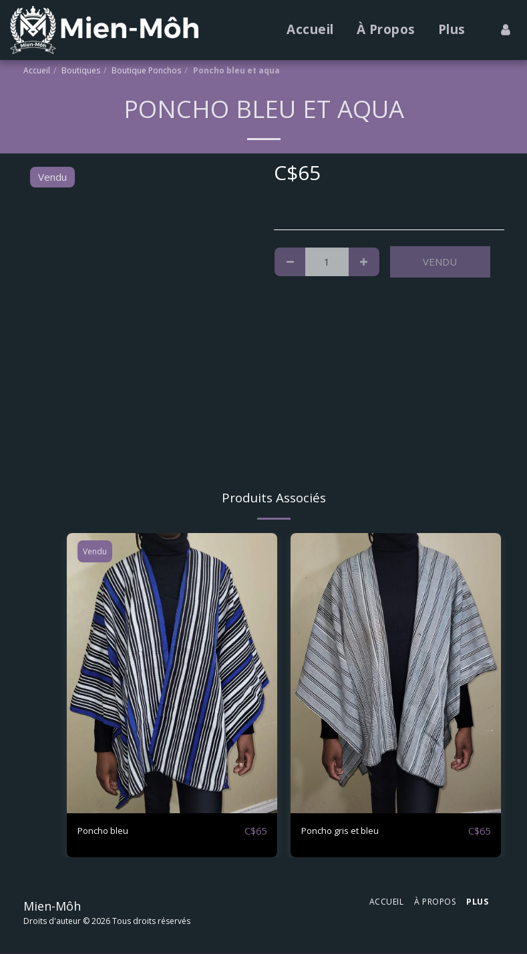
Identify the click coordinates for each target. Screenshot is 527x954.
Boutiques (80, 70)
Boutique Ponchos (146, 70)
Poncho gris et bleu (345, 831)
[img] (172, 673)
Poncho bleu (105, 831)
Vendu (440, 261)
